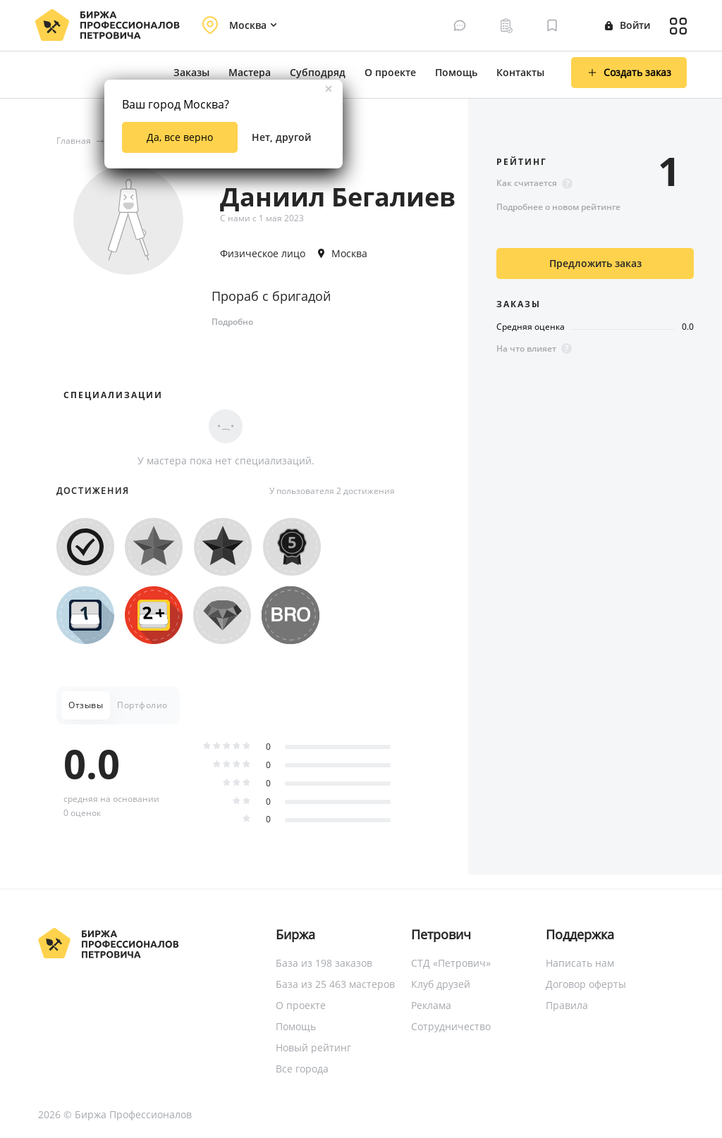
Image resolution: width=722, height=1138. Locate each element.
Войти (627, 25)
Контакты (520, 72)
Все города (302, 1068)
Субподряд (317, 72)
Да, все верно (180, 137)
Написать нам (580, 963)
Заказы (191, 72)
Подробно (232, 322)
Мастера (249, 72)
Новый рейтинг (313, 1047)
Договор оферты (586, 984)
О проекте (390, 72)
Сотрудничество (451, 1026)
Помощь (456, 72)
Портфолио (142, 705)
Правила (567, 1005)
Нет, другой (281, 137)
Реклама (431, 1005)
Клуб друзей (440, 984)
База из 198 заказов (324, 963)
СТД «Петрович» (451, 963)
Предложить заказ (595, 263)
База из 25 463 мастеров (335, 984)
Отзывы (85, 705)
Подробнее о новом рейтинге (558, 207)
